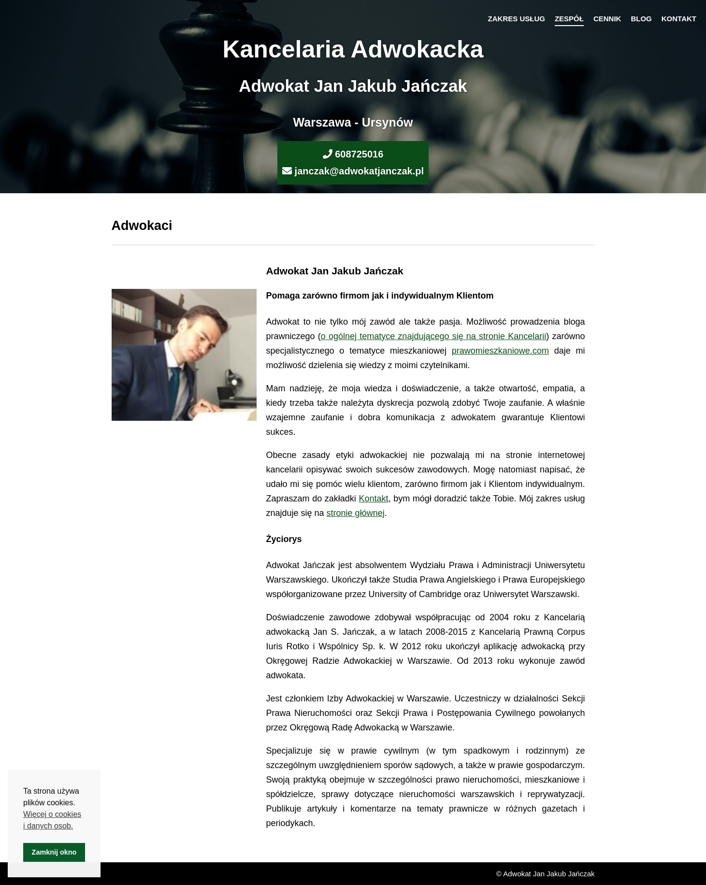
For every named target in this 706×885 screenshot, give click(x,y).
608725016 (359, 154)
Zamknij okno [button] (54, 852)
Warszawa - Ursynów (353, 122)
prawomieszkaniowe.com (500, 351)
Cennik (607, 18)
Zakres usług (516, 18)
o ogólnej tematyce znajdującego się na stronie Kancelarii (434, 336)
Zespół (569, 18)
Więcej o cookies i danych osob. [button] (52, 820)
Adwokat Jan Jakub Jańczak (353, 85)
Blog (641, 18)
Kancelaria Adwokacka (352, 49)
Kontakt (679, 18)
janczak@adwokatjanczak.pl (359, 171)
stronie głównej (356, 513)
